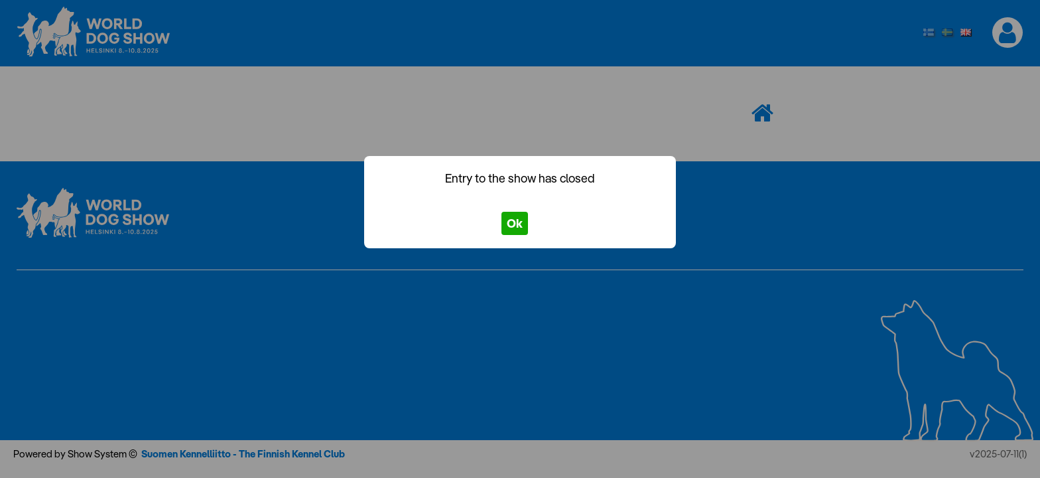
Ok (515, 223)
